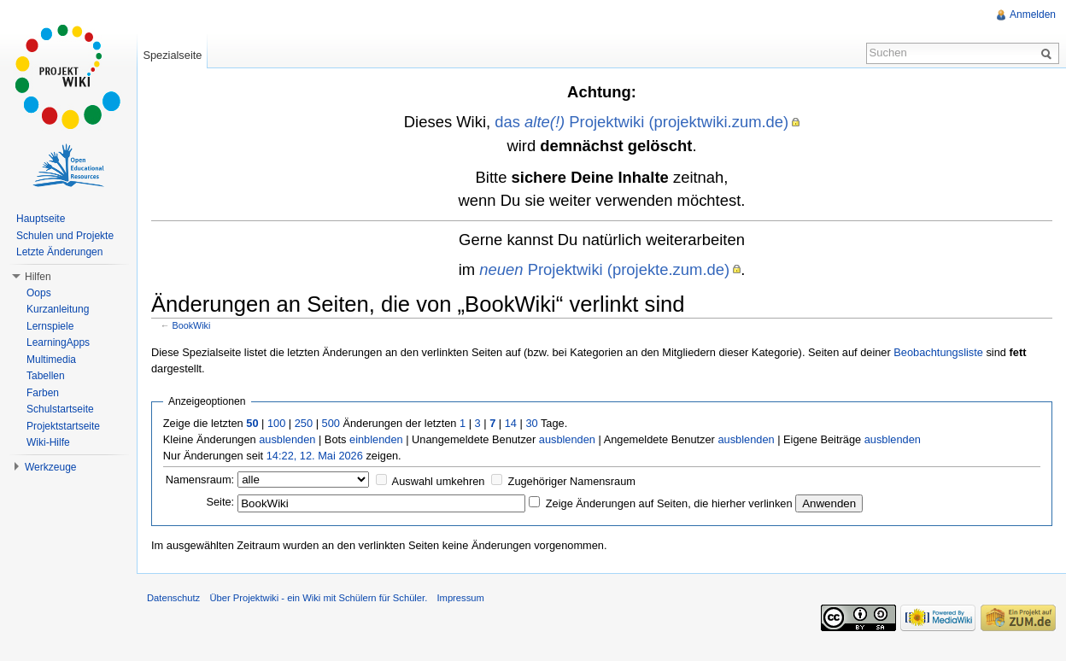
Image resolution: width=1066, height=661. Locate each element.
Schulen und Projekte (65, 236)
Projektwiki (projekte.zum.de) (604, 269)
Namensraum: (200, 479)
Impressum (459, 598)
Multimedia (51, 360)
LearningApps (58, 342)
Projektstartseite (63, 426)
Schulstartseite (60, 409)
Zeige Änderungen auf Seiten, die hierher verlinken (669, 503)
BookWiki (192, 325)
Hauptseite (40, 219)
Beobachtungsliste (938, 352)
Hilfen (38, 277)
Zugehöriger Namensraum (572, 481)
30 (531, 423)
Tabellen (45, 376)
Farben (42, 393)
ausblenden (287, 439)
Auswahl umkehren (438, 481)
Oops (38, 293)
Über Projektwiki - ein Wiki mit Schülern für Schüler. (318, 598)
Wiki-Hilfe (48, 442)
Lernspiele (49, 326)
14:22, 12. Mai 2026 (314, 455)
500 (331, 423)
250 (304, 423)
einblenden (376, 439)
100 (276, 423)
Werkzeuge (50, 467)
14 (511, 423)
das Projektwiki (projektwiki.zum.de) (641, 122)
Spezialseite (172, 55)
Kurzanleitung (57, 309)
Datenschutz (173, 598)
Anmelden (1033, 14)
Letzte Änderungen (59, 252)
